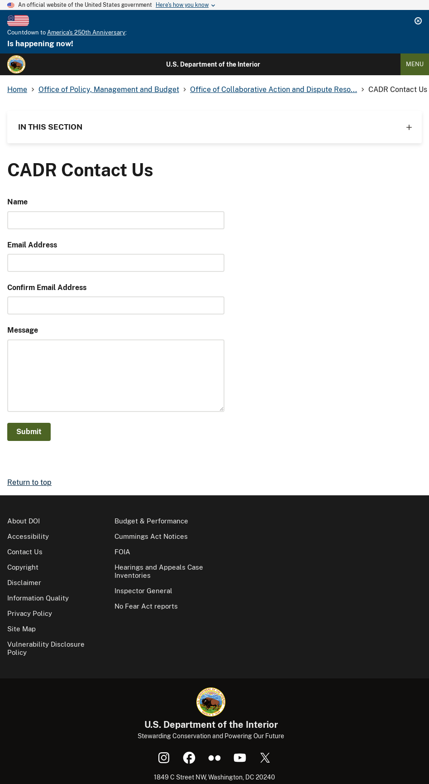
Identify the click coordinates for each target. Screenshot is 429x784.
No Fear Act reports (146, 606)
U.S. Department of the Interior (213, 64)
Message (22, 330)
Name (17, 202)
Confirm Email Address (46, 287)
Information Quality (38, 598)
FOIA (122, 552)
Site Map (21, 629)
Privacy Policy (29, 613)
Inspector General (143, 591)
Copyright (22, 567)
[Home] (16, 64)
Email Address (32, 245)
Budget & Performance (151, 521)
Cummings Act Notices (151, 536)
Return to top (29, 482)
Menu (415, 64)
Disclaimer (24, 582)
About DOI (23, 521)
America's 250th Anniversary (86, 32)
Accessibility (28, 536)
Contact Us (25, 552)
